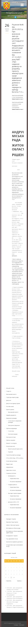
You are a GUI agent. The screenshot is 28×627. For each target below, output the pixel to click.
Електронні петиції (11, 437)
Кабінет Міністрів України (12, 525)
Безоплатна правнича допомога (14, 542)
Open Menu (22, 4)
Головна (16, 625)
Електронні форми (12, 434)
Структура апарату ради (12, 397)
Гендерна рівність (12, 484)
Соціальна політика (11, 473)
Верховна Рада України (12, 522)
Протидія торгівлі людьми (14, 493)
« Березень (8, 581)
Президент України (11, 519)
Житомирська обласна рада (13, 528)
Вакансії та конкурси (11, 443)
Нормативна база (14, 478)
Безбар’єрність (12, 476)
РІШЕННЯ (10, 452)
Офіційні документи (11, 415)
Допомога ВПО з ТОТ (13, 502)
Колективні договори (11, 461)
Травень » (19, 581)
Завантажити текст (17, 99)
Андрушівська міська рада (14, 14)
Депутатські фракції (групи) (13, 403)
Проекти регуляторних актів (15, 449)
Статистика (11, 431)
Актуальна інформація (15, 481)
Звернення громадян (11, 418)
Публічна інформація (11, 428)
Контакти (21, 625)
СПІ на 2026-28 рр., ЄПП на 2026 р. (14, 458)
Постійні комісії (10, 406)
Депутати (8, 400)
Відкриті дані (9, 464)
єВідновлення (9, 467)
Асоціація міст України (11, 535)
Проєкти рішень (10, 409)
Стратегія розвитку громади (13, 455)
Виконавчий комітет (11, 394)
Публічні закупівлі (10, 440)
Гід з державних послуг (12, 538)
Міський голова (10, 388)
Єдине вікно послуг (11, 470)
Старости (8, 391)
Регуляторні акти (10, 446)
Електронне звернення (14, 425)
